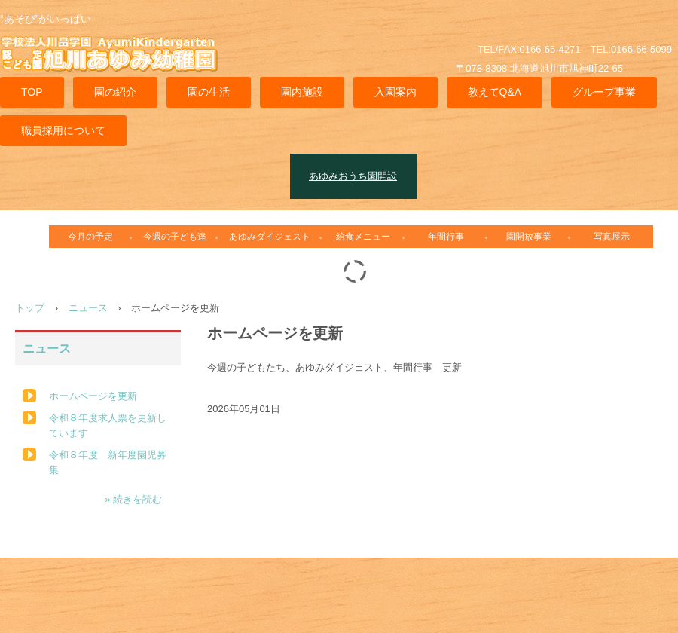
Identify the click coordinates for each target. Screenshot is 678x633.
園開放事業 (528, 236)
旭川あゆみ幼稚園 (117, 63)
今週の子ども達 (174, 236)
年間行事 (446, 236)
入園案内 (395, 92)
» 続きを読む (133, 499)
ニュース (88, 307)
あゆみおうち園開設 (353, 176)
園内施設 (302, 92)
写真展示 (612, 236)
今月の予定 (90, 236)
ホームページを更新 (93, 396)
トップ (29, 307)
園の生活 (209, 92)
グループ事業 (604, 92)
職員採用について (63, 130)
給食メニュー (363, 236)
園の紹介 (115, 92)
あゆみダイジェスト (269, 236)
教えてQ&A (495, 92)
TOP (32, 92)
